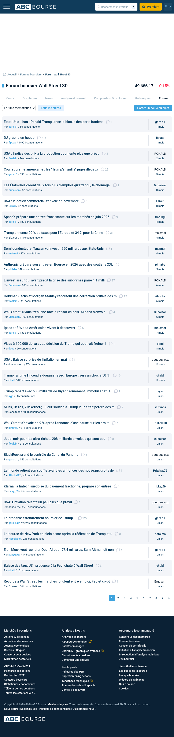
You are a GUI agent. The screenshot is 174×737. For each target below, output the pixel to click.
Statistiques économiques (20, 684)
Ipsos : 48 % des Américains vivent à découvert (39, 328)
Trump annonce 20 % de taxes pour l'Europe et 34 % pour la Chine (53, 233)
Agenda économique (16, 645)
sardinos (160, 407)
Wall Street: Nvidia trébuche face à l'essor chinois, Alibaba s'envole (55, 312)
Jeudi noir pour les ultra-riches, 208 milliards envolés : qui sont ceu (54, 439)
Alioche (160, 296)
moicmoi (160, 328)
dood (11, 348)
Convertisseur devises (17, 654)
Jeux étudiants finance (133, 666)
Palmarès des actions (17, 670)
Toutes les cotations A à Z (20, 693)
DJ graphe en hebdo (19, 138)
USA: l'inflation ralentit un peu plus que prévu (38, 502)
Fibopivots (14, 538)
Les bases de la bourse (133, 670)
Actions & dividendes (16, 636)
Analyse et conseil (73, 98)
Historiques (143, 98)
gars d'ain (14, 522)
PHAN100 (160, 423)
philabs (12, 269)
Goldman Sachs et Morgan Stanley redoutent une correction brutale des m (60, 296)
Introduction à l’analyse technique (139, 654)
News (49, 98)
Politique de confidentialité (55, 708)
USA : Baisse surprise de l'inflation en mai (35, 360)
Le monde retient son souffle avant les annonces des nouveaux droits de (59, 470)
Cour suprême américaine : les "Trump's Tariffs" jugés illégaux (51, 169)
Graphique (30, 98)
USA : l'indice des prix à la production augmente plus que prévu (51, 153)
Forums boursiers (31, 74)
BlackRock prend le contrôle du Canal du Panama (41, 455)
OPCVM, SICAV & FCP (17, 666)
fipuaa (12, 142)
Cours (10, 98)
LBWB (12, 205)
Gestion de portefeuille (132, 645)
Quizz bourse (127, 684)
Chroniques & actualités (76, 655)
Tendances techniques (75, 680)
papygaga (14, 554)
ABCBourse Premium (74, 641)
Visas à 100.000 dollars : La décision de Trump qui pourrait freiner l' (55, 344)
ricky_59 (13, 491)
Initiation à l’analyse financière (137, 650)
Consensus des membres (134, 636)
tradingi (160, 217)
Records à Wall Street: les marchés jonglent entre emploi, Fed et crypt (57, 581)
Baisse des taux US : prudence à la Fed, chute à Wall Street (48, 566)
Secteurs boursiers (15, 679)
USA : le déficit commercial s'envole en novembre (41, 201)
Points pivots (69, 667)
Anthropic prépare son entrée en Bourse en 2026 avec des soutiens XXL (58, 264)
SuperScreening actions (76, 676)
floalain (12, 158)
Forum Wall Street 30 (57, 74)
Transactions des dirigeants (79, 685)
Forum (163, 98)
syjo (10, 396)
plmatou (13, 427)
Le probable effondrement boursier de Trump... (39, 518)
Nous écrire (11, 708)
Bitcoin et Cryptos (14, 650)
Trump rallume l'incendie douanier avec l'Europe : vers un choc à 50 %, (57, 375)
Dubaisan (14, 190)
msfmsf (13, 253)
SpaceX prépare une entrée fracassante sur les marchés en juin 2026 (56, 217)
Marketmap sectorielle (18, 659)
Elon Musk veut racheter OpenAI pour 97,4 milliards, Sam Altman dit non (59, 550)
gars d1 (13, 126)
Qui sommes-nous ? (84, 708)
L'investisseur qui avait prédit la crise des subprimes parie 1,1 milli (54, 280)
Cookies (124, 688)
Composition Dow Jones (110, 98)
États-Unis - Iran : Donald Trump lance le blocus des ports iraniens (53, 122)
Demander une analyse (75, 659)
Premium (150, 6)
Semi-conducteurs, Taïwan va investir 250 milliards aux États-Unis (54, 249)
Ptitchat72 (14, 475)
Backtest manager (73, 646)
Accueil (11, 74)
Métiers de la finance (131, 679)
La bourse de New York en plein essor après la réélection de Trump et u (58, 534)
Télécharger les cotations (19, 688)
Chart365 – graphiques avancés (81, 650)
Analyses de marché (74, 636)
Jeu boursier (126, 659)
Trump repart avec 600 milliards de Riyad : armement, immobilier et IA (58, 391)
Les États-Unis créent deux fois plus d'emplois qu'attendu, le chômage (57, 185)
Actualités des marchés (18, 641)
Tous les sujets (51, 108)
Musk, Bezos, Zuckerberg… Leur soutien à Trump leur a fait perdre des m (59, 407)
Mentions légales (58, 704)
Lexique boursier (129, 675)
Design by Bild (28, 708)
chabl (11, 380)
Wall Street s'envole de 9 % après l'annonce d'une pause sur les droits (56, 423)
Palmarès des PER (73, 671)
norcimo (160, 534)
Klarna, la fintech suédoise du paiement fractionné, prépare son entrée (57, 486)
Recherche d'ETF (14, 675)
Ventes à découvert (73, 689)
